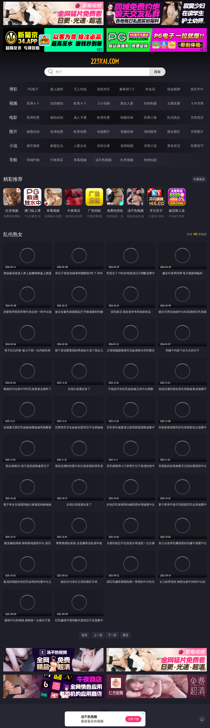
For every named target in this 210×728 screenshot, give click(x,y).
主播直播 (173, 103)
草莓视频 (80, 160)
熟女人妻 (126, 103)
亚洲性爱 (33, 117)
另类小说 (150, 145)
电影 (13, 117)
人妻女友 (80, 145)
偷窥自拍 (33, 131)
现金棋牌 (173, 89)
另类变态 (197, 117)
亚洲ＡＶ (33, 103)
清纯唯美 (150, 131)
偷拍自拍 (56, 117)
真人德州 (56, 89)
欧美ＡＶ (80, 103)
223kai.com (105, 61)
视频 (13, 103)
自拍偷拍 (56, 103)
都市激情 (33, 145)
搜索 (157, 72)
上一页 (98, 635)
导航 (13, 159)
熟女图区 (173, 131)
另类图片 (197, 131)
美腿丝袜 (126, 131)
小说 (13, 145)
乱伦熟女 (173, 117)
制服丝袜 (126, 117)
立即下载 (133, 719)
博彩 (13, 89)
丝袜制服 (150, 103)
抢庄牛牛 (197, 89)
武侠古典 (103, 145)
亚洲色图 (56, 131)
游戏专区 (103, 89)
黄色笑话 (173, 145)
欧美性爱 (103, 117)
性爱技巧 (197, 145)
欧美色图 (80, 131)
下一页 (112, 635)
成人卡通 (80, 117)
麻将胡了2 (126, 89)
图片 (13, 131)
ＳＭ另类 (197, 103)
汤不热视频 (103, 160)
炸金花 (150, 89)
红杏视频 (126, 160)
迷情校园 (126, 145)
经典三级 (150, 117)
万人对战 (80, 89)
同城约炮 (33, 160)
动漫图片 (103, 131)
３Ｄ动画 (103, 103)
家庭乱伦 (56, 145)
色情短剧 (150, 160)
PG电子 (33, 89)
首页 (84, 635)
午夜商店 (56, 160)
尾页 (125, 635)
